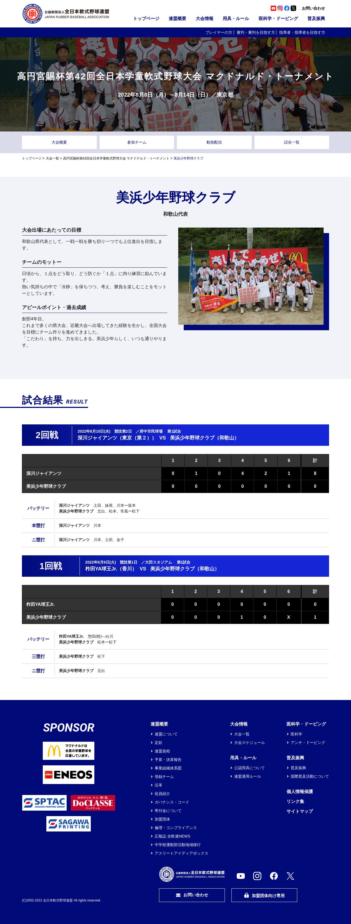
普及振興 (316, 18)
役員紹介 (162, 793)
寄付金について (168, 810)
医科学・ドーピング (278, 18)
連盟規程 (162, 751)
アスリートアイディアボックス (181, 853)
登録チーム (164, 776)
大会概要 (59, 142)
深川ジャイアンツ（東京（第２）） (117, 438)
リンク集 (295, 801)
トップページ (146, 18)
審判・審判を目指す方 (256, 32)
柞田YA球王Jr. (40, 604)
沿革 (158, 785)
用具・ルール (236, 18)
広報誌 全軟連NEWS (172, 836)
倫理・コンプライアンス (176, 827)
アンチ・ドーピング (308, 742)
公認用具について (249, 768)
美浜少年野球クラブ (46, 486)
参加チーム (136, 142)
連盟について (166, 734)
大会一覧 (52, 158)
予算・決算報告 (168, 759)
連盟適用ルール (247, 776)
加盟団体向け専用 (264, 895)
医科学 (296, 734)
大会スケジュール (249, 742)
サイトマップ (300, 811)
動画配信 (214, 142)
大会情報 (204, 18)
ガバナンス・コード (172, 802)
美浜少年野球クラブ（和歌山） (204, 438)
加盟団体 (162, 819)
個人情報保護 (300, 791)
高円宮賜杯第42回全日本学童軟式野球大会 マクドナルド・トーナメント (116, 158)
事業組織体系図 (168, 768)
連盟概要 (177, 18)
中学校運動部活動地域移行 (178, 844)
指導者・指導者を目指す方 (302, 32)
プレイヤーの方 (218, 32)
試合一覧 (291, 142)
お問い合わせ (313, 8)
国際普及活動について (310, 776)
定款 (158, 742)
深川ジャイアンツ (43, 473)
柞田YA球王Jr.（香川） (111, 569)
